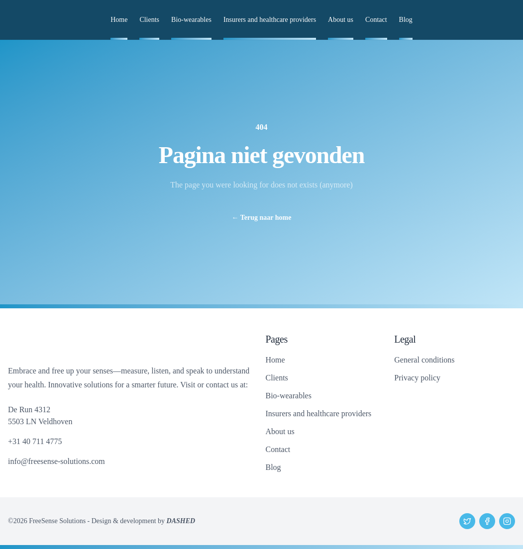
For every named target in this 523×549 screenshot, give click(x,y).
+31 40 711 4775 (35, 441)
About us (340, 19)
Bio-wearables (191, 19)
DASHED (181, 521)
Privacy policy (417, 377)
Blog (406, 19)
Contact (376, 19)
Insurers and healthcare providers (269, 19)
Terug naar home (262, 217)
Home (118, 19)
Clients (149, 19)
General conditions (424, 360)
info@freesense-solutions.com (56, 461)
